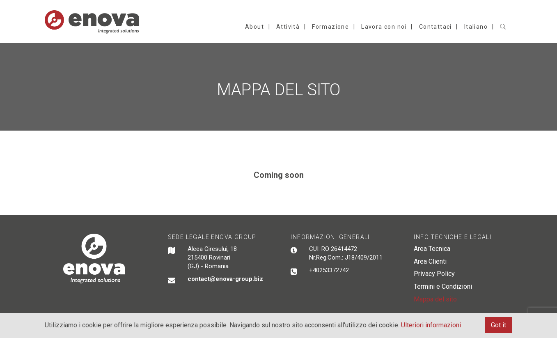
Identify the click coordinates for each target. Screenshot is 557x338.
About (254, 26)
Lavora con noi (384, 26)
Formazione (330, 26)
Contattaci (435, 26)
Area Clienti (430, 261)
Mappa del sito (435, 299)
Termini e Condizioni (443, 286)
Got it (498, 325)
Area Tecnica (432, 249)
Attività (288, 26)
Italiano (476, 26)
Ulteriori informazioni (431, 325)
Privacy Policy (434, 274)
